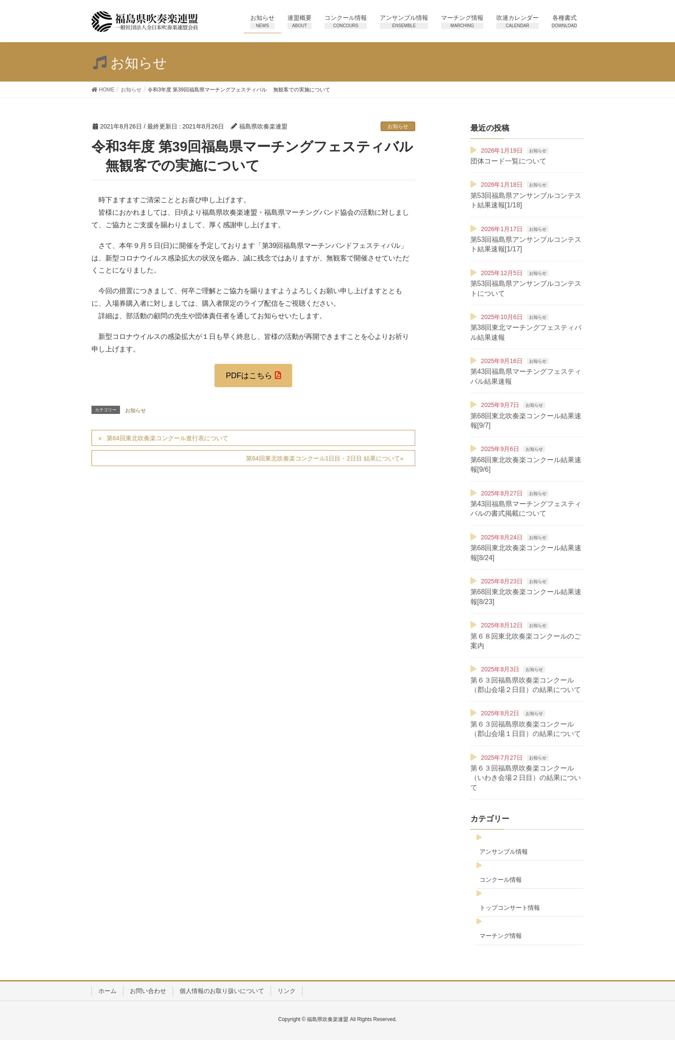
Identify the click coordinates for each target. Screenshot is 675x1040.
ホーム (107, 990)
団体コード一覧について (508, 161)
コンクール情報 (500, 879)
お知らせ (398, 126)
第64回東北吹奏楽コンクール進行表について (167, 438)
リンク (287, 990)
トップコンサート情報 (509, 907)
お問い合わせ (148, 990)
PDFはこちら (249, 375)
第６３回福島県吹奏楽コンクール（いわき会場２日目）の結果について (525, 777)
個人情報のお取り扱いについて (222, 990)
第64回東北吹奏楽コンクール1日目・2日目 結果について (323, 458)
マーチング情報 (500, 935)
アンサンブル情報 (503, 851)
